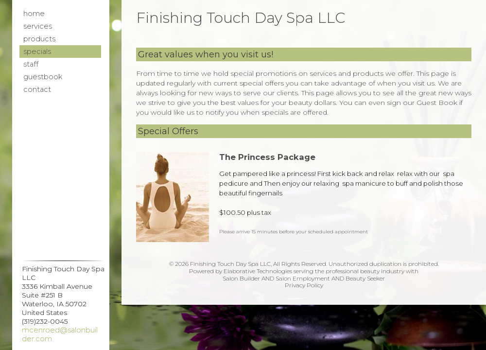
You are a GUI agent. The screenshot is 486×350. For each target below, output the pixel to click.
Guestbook (42, 76)
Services (37, 26)
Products (39, 39)
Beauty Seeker (365, 278)
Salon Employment (303, 278)
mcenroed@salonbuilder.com (60, 334)
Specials (37, 51)
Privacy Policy (304, 285)
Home (34, 13)
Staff (30, 64)
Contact (37, 89)
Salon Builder (241, 278)
